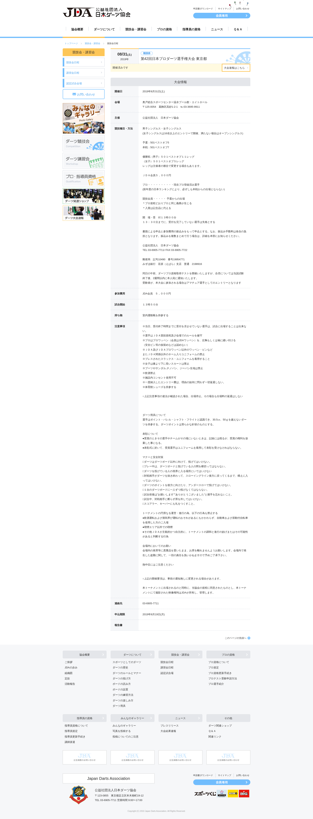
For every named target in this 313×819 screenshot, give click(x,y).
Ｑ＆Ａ (238, 29)
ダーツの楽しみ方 (123, 700)
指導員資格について (76, 725)
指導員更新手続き (75, 736)
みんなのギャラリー (132, 718)
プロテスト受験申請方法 (222, 678)
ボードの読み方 (122, 683)
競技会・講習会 (135, 29)
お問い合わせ (242, 8)
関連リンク (214, 736)
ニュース (217, 29)
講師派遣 (70, 741)
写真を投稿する (122, 731)
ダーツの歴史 (120, 667)
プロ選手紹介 (216, 683)
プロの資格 (164, 29)
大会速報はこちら (234, 67)
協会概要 (77, 29)
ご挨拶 (68, 662)
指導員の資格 (191, 29)
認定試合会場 (74, 83)
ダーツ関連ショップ (220, 725)
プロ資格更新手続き (220, 673)
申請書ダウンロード (203, 8)
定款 (67, 678)
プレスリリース (169, 725)
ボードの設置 (120, 689)
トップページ (71, 43)
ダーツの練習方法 (123, 694)
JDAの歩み (71, 667)
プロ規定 (213, 667)
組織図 (68, 673)
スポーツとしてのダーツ (127, 662)
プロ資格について (218, 662)
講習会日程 (72, 72)
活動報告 (70, 683)
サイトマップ (224, 8)
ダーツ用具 (119, 705)
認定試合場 (166, 673)
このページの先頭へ (235, 638)
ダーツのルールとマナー (127, 673)
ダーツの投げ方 (122, 678)
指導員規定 (71, 731)
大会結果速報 (168, 731)
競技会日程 (72, 62)
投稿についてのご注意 (126, 736)
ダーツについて (104, 29)
